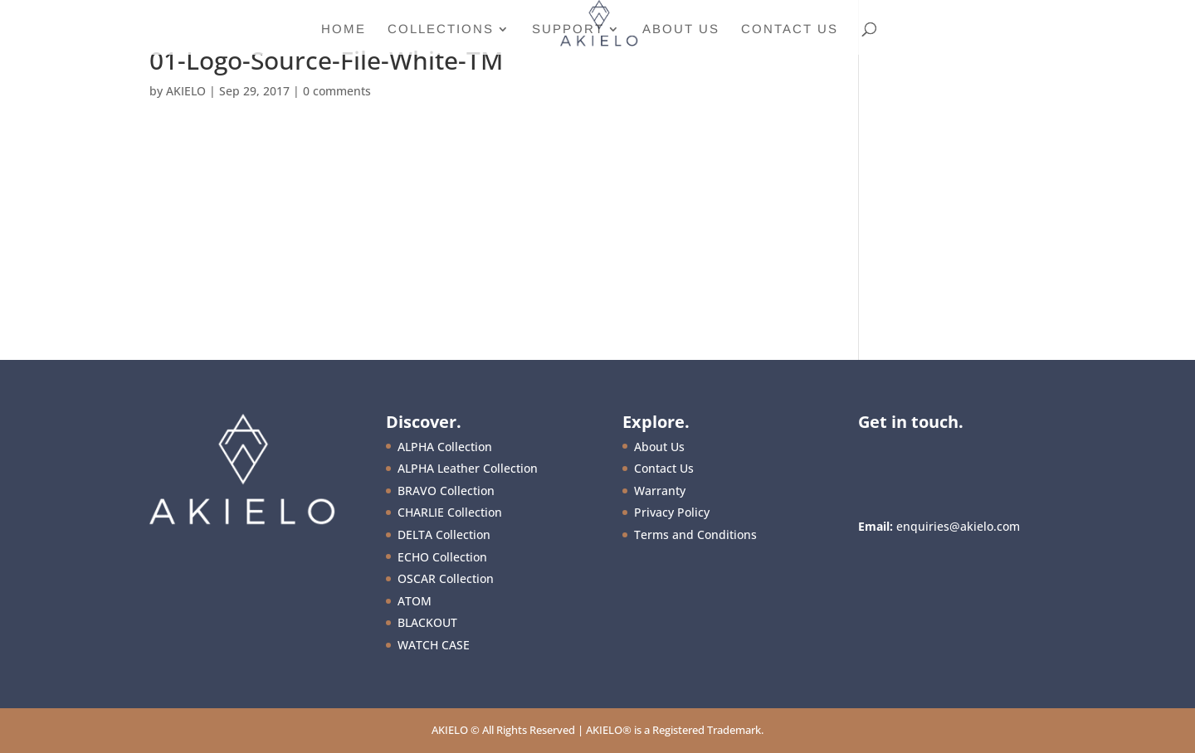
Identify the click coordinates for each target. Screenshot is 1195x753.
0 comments (337, 91)
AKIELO (186, 91)
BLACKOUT (427, 622)
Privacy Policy (672, 512)
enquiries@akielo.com (958, 526)
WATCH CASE (434, 645)
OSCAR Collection (446, 578)
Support (568, 29)
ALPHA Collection (445, 446)
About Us (680, 29)
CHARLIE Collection (450, 512)
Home (343, 29)
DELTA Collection (444, 534)
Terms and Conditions (695, 534)
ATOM (415, 601)
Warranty (659, 490)
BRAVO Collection (446, 490)
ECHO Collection (442, 557)
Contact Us (789, 29)
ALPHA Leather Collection (468, 468)
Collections (441, 29)
